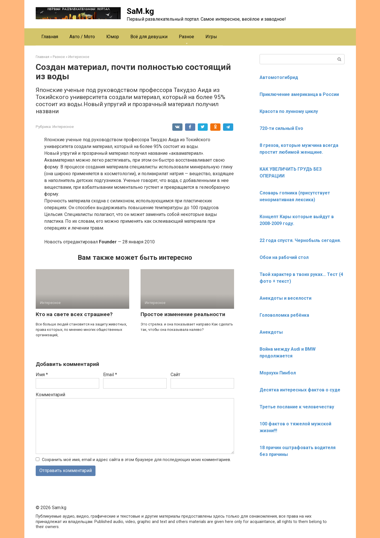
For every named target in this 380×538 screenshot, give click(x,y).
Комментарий (50, 394)
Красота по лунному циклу (289, 111)
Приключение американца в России (299, 94)
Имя (42, 374)
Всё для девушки (148, 36)
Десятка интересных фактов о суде (300, 390)
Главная (49, 36)
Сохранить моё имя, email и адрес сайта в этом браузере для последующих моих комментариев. (136, 459)
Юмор (112, 36)
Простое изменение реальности (183, 314)
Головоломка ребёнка (284, 315)
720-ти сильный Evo (281, 128)
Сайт (175, 374)
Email (110, 374)
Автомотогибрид (279, 77)
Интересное (63, 126)
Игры (211, 36)
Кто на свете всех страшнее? (74, 314)
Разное (186, 36)
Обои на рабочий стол (284, 257)
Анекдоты (271, 332)
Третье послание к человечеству (297, 407)
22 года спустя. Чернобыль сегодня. (300, 240)
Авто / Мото (82, 36)
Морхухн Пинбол (278, 373)
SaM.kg (140, 11)
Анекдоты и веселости (285, 298)
